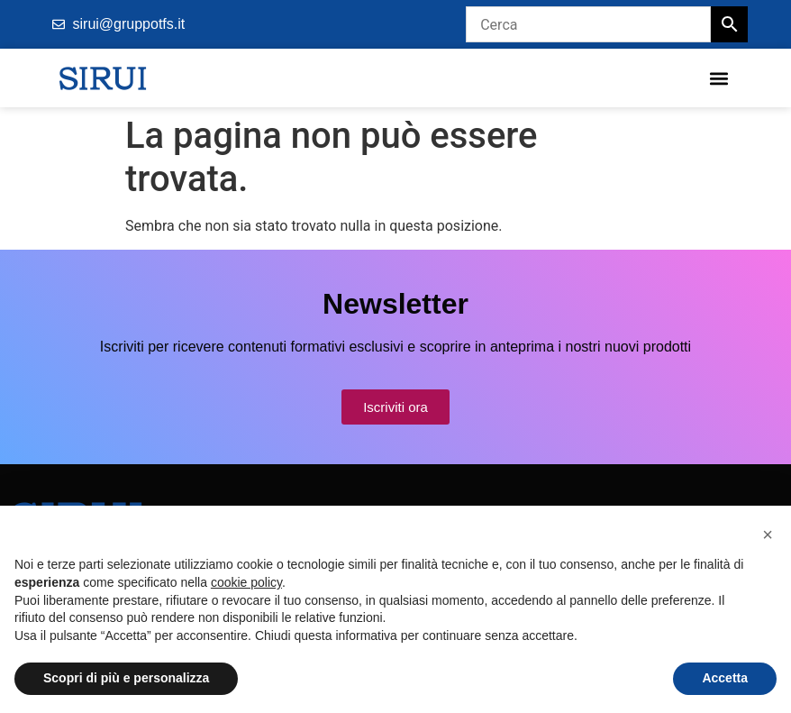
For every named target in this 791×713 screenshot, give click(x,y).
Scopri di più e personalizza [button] (126, 678)
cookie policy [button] (246, 582)
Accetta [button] (725, 678)
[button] (718, 78)
